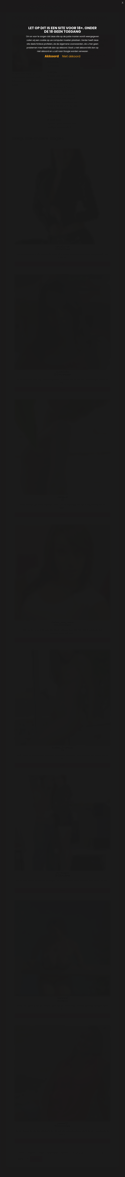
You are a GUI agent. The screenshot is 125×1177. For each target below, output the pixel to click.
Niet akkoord (71, 56)
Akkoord (52, 56)
